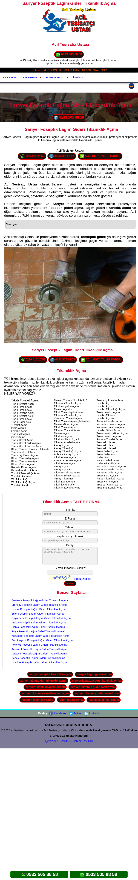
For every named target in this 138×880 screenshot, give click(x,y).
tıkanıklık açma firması (103, 699)
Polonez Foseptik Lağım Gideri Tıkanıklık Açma (39, 644)
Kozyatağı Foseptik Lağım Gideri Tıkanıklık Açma (40, 635)
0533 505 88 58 (69, 54)
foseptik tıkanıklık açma (37, 699)
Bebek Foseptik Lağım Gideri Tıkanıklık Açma (38, 657)
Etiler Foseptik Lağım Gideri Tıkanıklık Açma (38, 613)
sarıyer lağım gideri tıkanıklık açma (42, 680)
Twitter (75, 713)
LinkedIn (92, 713)
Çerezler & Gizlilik (56, 741)
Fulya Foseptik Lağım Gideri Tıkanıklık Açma (38, 631)
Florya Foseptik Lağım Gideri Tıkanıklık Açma (38, 626)
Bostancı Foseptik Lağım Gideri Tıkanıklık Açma (40, 600)
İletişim (78, 77)
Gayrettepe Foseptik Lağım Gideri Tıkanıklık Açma (41, 618)
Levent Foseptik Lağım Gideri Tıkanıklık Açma (39, 609)
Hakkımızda (30, 77)
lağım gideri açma (71, 699)
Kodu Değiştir (82, 578)
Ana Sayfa (10, 77)
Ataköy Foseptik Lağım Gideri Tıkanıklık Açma (39, 622)
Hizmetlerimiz (55, 77)
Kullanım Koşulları (81, 741)
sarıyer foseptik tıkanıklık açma (50, 674)
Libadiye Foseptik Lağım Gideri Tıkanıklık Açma (40, 662)
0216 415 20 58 (32, 156)
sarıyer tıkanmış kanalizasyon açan (45, 693)
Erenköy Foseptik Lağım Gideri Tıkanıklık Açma (39, 604)
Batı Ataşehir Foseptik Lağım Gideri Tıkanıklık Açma (42, 640)
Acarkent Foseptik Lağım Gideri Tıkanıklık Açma (40, 649)
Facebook (57, 713)
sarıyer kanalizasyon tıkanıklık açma (96, 680)
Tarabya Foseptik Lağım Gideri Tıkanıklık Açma (39, 653)
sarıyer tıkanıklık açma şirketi (45, 687)
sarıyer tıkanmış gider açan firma (92, 687)
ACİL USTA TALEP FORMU (100, 156)
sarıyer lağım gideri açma (94, 674)
